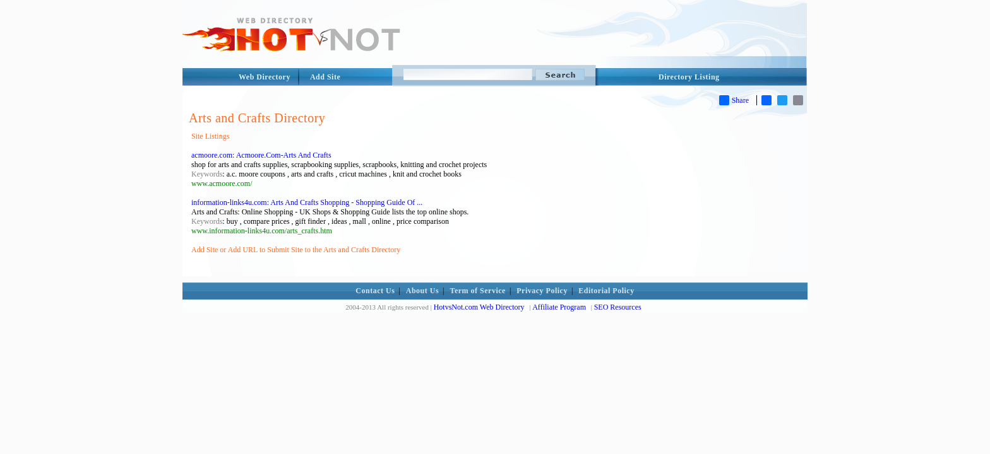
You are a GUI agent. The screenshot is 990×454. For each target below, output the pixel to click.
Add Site (325, 77)
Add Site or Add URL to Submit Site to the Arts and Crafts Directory (295, 249)
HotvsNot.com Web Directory (479, 307)
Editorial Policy (606, 290)
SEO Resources (617, 307)
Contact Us (375, 290)
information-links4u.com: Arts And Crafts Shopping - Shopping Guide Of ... (306, 202)
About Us (422, 290)
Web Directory (264, 77)
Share (734, 100)
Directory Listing (689, 77)
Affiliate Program (559, 307)
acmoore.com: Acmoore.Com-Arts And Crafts (261, 155)
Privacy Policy (542, 290)
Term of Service (478, 290)
